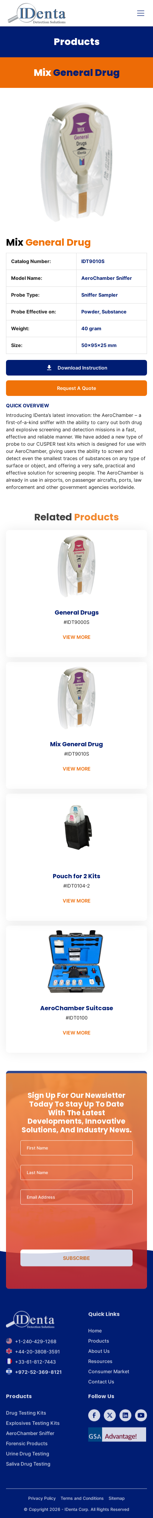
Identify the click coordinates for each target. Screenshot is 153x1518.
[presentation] (76, 1234)
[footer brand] (30, 1328)
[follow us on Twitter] (110, 1424)
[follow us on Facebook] (94, 1424)
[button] (140, 13)
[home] (36, 13)
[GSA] (117, 1443)
